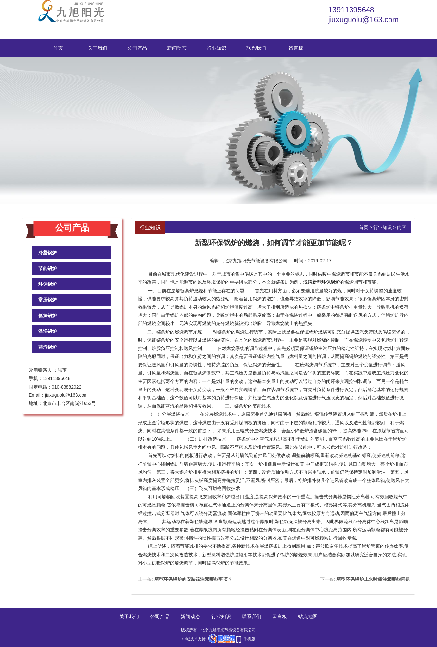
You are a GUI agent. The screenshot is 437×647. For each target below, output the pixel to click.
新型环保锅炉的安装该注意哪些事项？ (193, 579)
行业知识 (216, 48)
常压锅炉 (47, 299)
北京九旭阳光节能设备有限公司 (255, 260)
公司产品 (137, 48)
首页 (58, 48)
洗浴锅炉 (47, 331)
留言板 (296, 48)
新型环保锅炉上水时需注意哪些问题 (373, 579)
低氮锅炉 (47, 315)
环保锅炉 (47, 284)
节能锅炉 (47, 268)
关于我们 (97, 48)
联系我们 (256, 48)
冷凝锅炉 (47, 252)
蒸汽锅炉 (47, 347)
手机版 (249, 639)
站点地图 (308, 616)
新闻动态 (177, 48)
